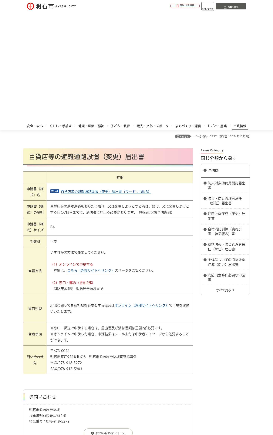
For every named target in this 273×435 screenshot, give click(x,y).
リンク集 (197, 359)
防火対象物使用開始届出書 (226, 75)
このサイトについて (54, 359)
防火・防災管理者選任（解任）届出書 (225, 91)
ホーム (27, 345)
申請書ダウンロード (87, 345)
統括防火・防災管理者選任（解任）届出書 (226, 137)
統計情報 (148, 416)
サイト (224, 359)
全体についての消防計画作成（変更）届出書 (226, 152)
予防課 (213, 60)
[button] (170, 6)
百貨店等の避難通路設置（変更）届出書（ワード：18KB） (106, 81)
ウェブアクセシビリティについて (106, 359)
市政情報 (39, 345)
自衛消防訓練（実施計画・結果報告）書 (225, 121)
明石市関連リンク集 (60, 345)
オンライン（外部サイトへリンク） (142, 195)
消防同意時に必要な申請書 (226, 167)
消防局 (106, 345)
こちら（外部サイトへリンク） (91, 160)
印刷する (184, 26)
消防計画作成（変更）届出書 (226, 106)
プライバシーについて (160, 359)
